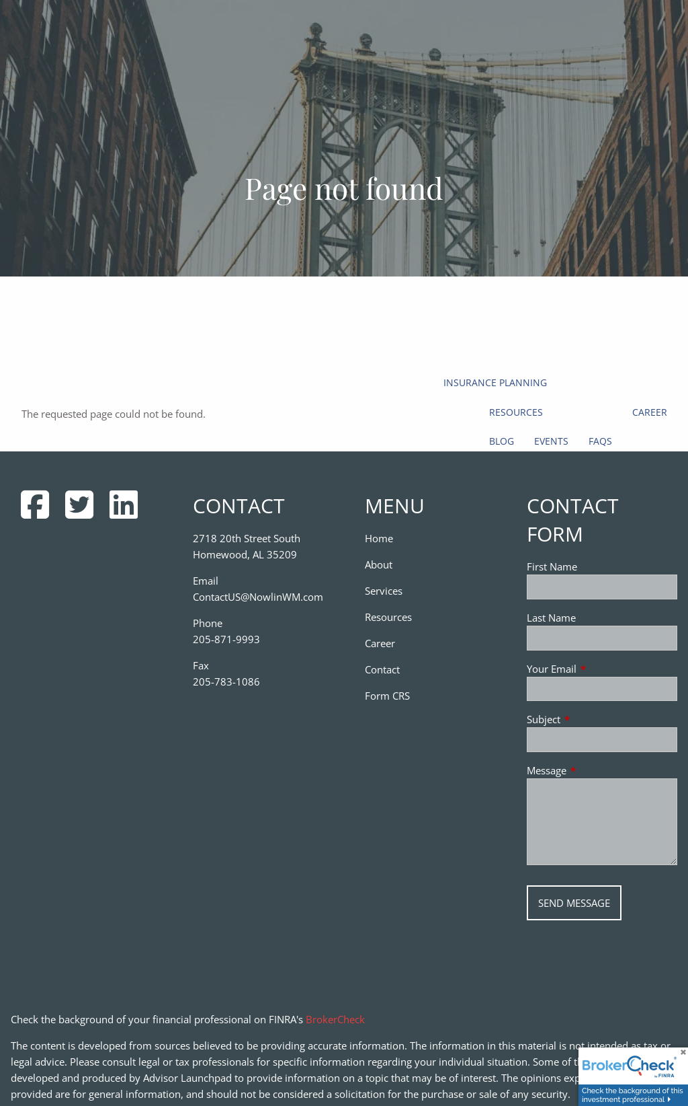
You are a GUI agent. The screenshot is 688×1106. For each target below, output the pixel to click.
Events (551, 441)
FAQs (600, 441)
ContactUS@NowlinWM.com (258, 596)
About (378, 564)
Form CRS (387, 695)
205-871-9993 (226, 639)
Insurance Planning (495, 382)
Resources (516, 412)
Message (596, 770)
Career (649, 412)
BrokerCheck (335, 1019)
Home (379, 538)
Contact (382, 669)
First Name (552, 566)
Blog (501, 441)
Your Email (601, 668)
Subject (593, 719)
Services (383, 590)
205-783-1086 (226, 681)
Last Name (551, 617)
